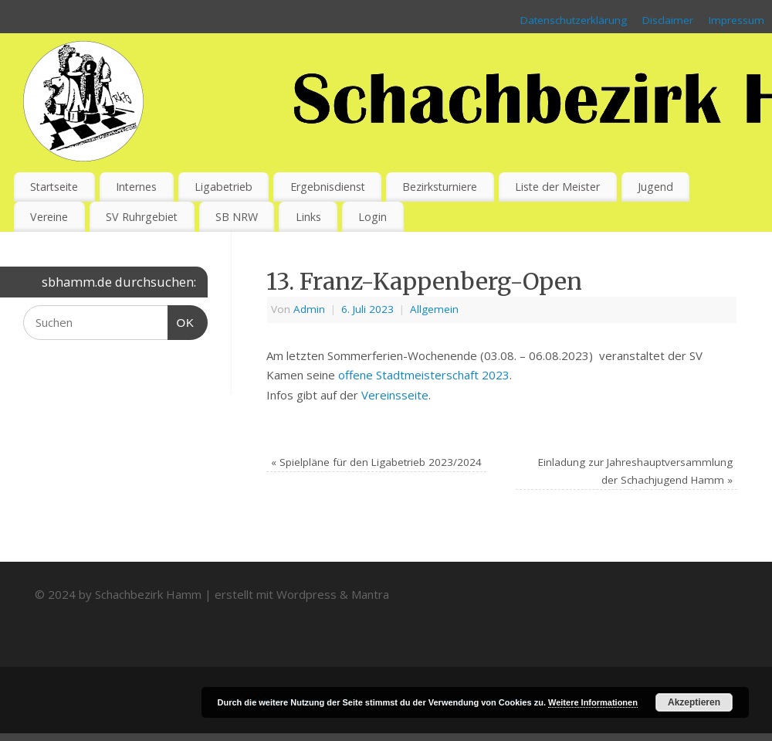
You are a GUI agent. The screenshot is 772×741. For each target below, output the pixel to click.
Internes (136, 186)
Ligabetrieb (223, 186)
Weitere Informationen (593, 702)
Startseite (54, 186)
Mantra (370, 594)
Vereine (49, 216)
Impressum (736, 20)
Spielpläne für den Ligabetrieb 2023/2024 (376, 462)
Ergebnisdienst (327, 186)
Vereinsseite (394, 395)
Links (308, 216)
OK (181, 320)
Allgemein (434, 309)
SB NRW (236, 216)
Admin (309, 309)
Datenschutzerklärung (573, 20)
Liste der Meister (557, 186)
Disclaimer (667, 20)
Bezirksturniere (439, 186)
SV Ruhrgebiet (142, 216)
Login (372, 216)
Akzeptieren (694, 702)
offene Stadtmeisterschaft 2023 (424, 374)
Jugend (655, 186)
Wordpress (306, 594)
